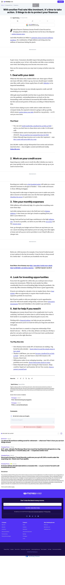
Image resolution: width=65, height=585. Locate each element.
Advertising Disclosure (35, 549)
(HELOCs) (46, 83)
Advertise (3, 527)
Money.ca (46, 524)
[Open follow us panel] (47, 21)
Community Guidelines (56, 549)
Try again (39, 426)
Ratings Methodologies (6, 536)
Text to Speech (44, 549)
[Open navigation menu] (2, 1)
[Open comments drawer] (17, 21)
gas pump (49, 222)
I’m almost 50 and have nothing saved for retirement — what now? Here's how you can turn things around (32, 441)
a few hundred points (34, 184)
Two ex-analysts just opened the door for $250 (34, 135)
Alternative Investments (27, 531)
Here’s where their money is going (39, 362)
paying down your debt (26, 112)
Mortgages (25, 536)
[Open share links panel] (32, 21)
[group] (32, 452)
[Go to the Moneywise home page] (9, 1)
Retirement (25, 529)
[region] (32, 452)
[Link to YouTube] (38, 516)
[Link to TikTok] (32, 516)
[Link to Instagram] (26, 516)
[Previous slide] (58, 433)
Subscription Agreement (38, 511)
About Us (3, 524)
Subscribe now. (15, 149)
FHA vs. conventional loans (19, 405)
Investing (24, 527)
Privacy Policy (47, 511)
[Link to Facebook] (29, 516)
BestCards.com (47, 527)
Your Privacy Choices (32, 556)
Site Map (49, 549)
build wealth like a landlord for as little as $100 (36, 126)
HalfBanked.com (47, 529)
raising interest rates (18, 34)
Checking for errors (16, 197)
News (24, 524)
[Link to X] (35, 516)
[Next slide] (61, 433)
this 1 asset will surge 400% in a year (24, 139)
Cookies (12, 549)
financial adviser (25, 320)
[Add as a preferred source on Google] (32, 25)
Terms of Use (31, 511)
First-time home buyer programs (21, 400)
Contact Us (4, 529)
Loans (24, 538)
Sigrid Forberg (16, 17)
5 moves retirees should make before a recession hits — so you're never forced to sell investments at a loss (30, 466)
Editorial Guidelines (5, 531)
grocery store (17, 224)
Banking (24, 533)
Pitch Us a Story (5, 533)
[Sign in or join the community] (60, 2)
